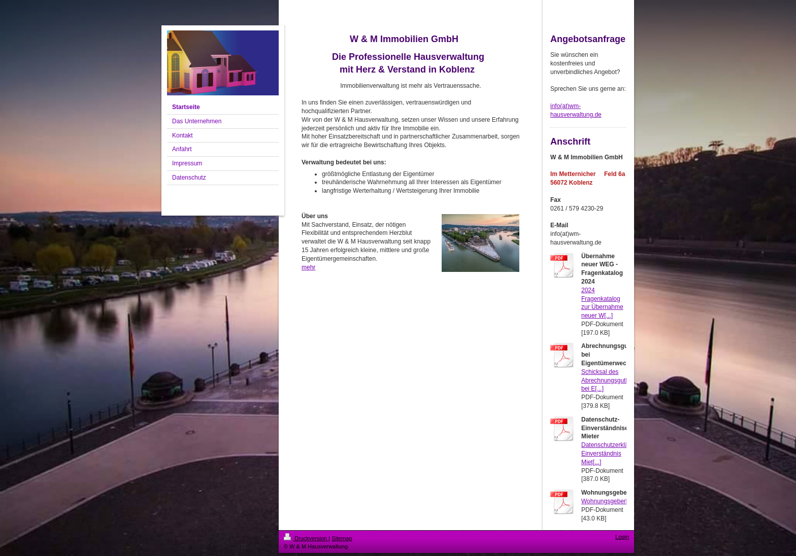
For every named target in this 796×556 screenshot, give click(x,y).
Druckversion (306, 538)
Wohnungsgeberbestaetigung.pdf (626, 501)
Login (622, 537)
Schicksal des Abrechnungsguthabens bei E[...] (613, 380)
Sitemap (341, 538)
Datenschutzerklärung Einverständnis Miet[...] (611, 453)
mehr (308, 267)
